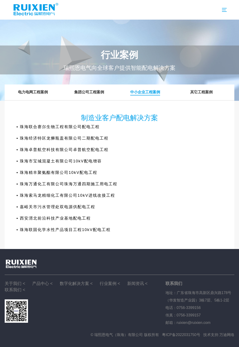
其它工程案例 (201, 92)
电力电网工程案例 (33, 92)
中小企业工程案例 (145, 92)
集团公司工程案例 (89, 92)
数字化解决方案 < (76, 283)
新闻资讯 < (137, 283)
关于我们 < (15, 283)
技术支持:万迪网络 (218, 335)
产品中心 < (42, 283)
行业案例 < (110, 283)
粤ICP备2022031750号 (181, 335)
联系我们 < (15, 289)
